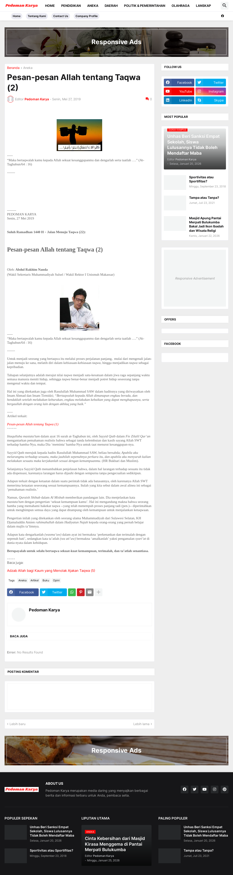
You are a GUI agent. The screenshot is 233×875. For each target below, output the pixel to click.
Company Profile (87, 16)
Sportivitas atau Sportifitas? (201, 179)
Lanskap (203, 6)
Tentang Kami (37, 16)
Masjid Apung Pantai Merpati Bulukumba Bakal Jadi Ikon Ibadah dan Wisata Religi (206, 224)
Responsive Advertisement (195, 278)
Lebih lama (141, 724)
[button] (224, 6)
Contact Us (60, 16)
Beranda (13, 68)
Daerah (111, 6)
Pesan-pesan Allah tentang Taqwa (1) (32, 424)
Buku (46, 580)
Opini (56, 580)
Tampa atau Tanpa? (204, 197)
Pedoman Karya (44, 610)
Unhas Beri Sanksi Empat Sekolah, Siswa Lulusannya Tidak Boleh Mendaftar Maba (52, 831)
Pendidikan (71, 6)
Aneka (92, 6)
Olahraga (181, 6)
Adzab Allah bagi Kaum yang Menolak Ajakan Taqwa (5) (51, 570)
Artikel (34, 580)
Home (50, 6)
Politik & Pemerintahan (144, 6)
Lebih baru (17, 724)
